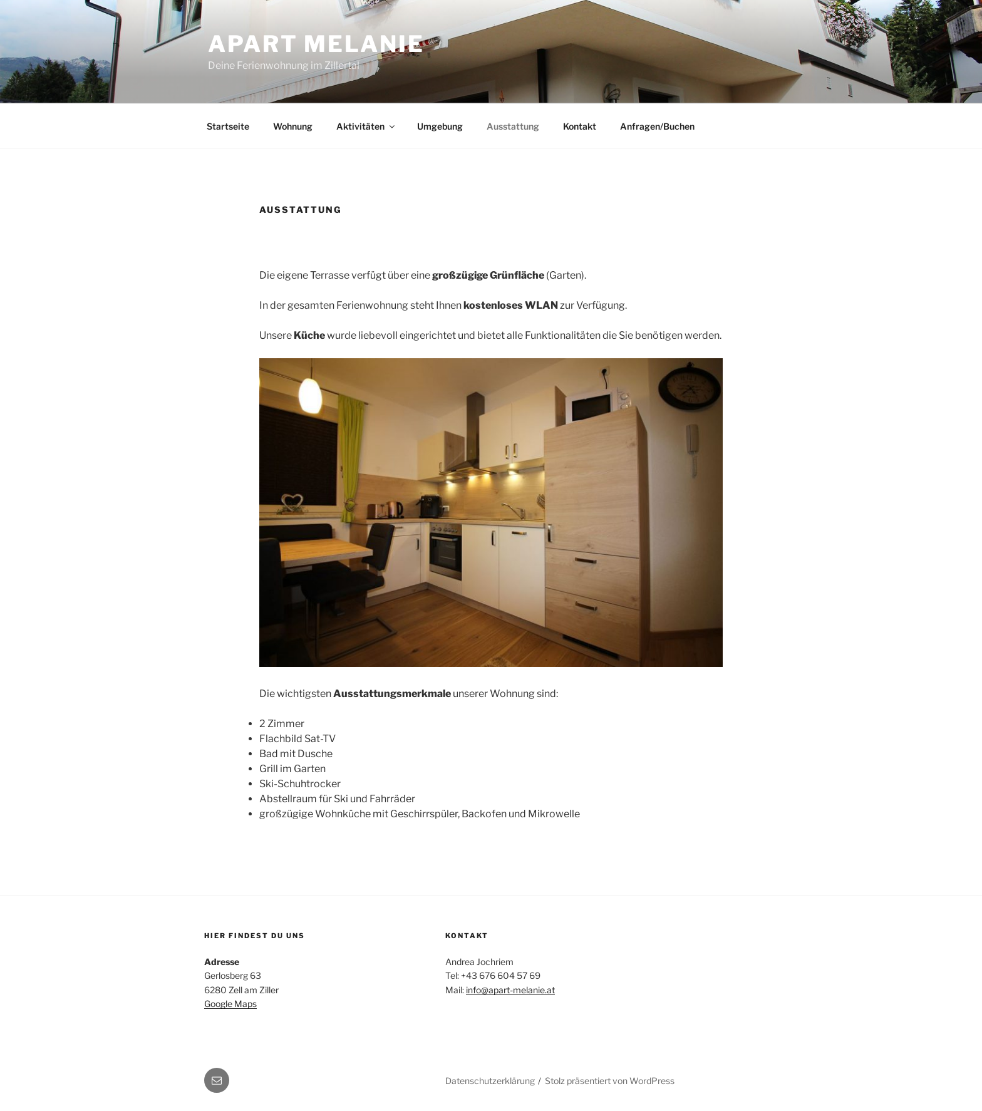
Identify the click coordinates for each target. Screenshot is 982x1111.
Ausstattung (513, 126)
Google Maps (230, 1003)
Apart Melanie (316, 44)
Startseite (228, 126)
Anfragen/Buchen (657, 126)
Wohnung (293, 126)
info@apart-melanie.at (510, 989)
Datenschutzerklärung (490, 1080)
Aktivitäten (366, 126)
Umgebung (440, 126)
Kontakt (579, 126)
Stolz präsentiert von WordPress (609, 1080)
